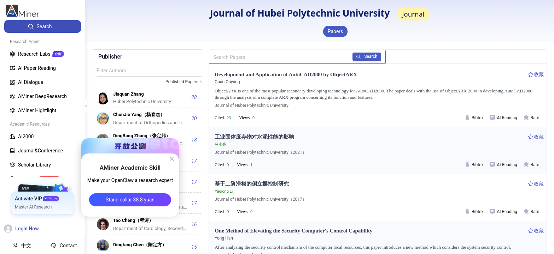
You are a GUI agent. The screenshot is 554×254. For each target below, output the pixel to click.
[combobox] (185, 82)
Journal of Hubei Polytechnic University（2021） (260, 152)
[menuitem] (42, 26)
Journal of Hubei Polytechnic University (251, 105)
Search (367, 56)
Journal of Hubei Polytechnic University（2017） (260, 199)
